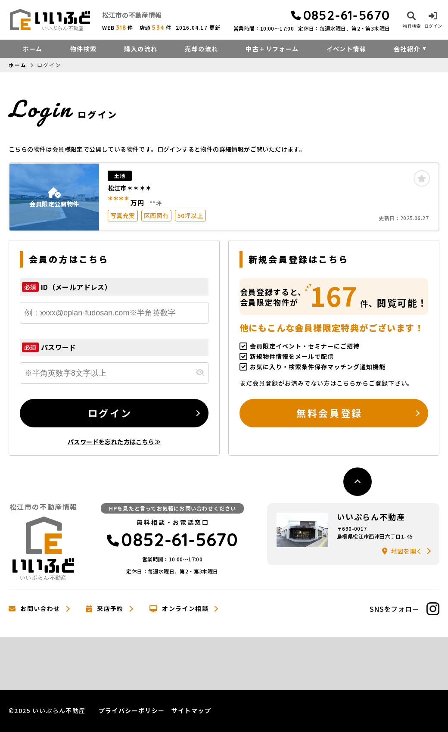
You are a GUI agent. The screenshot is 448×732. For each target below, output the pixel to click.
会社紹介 (407, 48)
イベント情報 (346, 48)
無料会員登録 (329, 413)
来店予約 (105, 608)
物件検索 (83, 48)
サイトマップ (191, 710)
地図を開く (402, 551)
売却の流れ (201, 48)
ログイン (110, 413)
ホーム (33, 48)
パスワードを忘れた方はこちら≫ (114, 441)
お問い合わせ (34, 608)
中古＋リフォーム (272, 48)
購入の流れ (140, 48)
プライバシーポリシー (132, 710)
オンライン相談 (178, 608)
